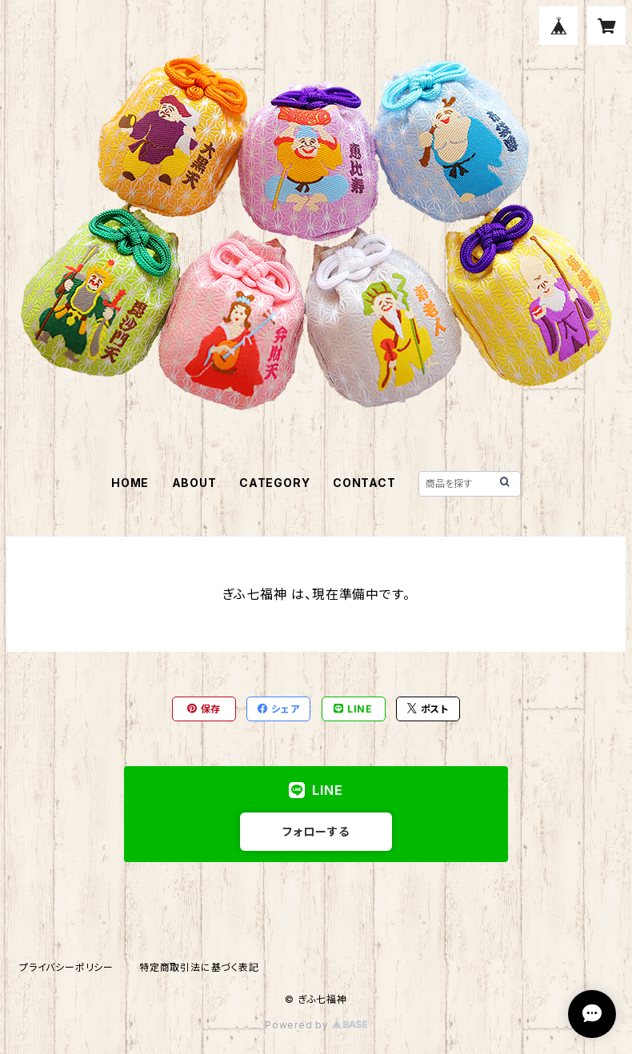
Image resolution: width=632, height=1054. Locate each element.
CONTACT (364, 482)
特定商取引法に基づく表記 (199, 967)
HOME (130, 482)
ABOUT (194, 482)
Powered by (316, 1025)
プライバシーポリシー (66, 967)
